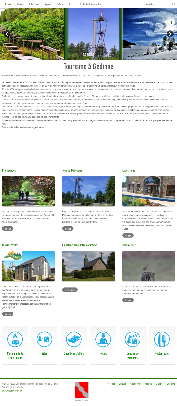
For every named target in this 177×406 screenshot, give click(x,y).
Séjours (20, 4)
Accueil (8, 4)
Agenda (48, 4)
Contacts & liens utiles (90, 4)
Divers (71, 4)
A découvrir (34, 4)
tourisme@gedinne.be (12, 391)
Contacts (171, 384)
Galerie (60, 4)
